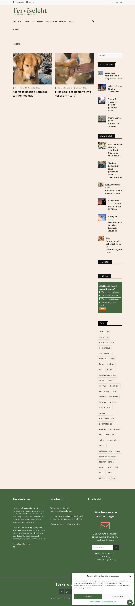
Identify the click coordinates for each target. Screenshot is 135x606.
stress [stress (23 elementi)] (102, 445)
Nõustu (88, 596)
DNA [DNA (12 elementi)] (101, 364)
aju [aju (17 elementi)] (108, 331)
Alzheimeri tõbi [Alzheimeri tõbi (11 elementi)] (106, 342)
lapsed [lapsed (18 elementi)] (102, 397)
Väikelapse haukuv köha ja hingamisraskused (113, 76)
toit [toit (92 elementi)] (110, 467)
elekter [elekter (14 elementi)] (110, 364)
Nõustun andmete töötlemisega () (105, 556)
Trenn (71, 21)
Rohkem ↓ (16, 29)
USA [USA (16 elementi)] (101, 473)
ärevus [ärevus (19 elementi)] (114, 478)
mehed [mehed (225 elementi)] (113, 402)
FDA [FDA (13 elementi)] (101, 369)
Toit (20, 21)
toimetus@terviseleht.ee (61, 511)
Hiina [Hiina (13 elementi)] (109, 369)
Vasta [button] (102, 309)
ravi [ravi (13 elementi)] (100, 435)
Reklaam (26, 544)
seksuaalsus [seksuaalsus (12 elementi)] (113, 440)
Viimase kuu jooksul (109, 296)
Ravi (14, 21)
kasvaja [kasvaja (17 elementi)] (102, 386)
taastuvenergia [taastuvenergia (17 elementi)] (106, 462)
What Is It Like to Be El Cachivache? (115, 89)
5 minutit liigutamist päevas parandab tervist (113, 105)
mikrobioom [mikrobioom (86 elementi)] (105, 407)
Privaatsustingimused (108, 601)
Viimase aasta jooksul (110, 299)
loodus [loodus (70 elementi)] (102, 402)
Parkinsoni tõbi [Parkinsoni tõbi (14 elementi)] (106, 418)
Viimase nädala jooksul (110, 292)
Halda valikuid (117, 596)
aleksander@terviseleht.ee (70, 519)
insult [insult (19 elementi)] (111, 380)
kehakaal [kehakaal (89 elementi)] (114, 386)
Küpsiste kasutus (94, 601)
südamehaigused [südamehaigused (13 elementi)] (107, 456)
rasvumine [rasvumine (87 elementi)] (115, 429)
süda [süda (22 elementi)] (118, 451)
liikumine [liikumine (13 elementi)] (113, 397)
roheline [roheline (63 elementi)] (110, 435)
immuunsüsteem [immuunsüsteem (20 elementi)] (107, 375)
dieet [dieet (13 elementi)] (112, 359)
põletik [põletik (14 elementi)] (102, 429)
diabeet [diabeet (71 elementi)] (103, 359)
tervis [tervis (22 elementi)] (101, 467)
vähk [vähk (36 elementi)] (109, 473)
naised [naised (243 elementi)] (102, 413)
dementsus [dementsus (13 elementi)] (104, 348)
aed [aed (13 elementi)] (101, 331)
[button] (130, 576)
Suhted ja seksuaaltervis (56, 21)
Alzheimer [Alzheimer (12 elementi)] (104, 337)
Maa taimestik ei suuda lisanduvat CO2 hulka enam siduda (115, 150)
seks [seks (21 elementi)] (101, 440)
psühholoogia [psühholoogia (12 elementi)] (105, 424)
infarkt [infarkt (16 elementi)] (102, 380)
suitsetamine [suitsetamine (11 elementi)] (105, 451)
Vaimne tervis (29, 21)
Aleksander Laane (64, 88)
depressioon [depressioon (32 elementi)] (105, 353)
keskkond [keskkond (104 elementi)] (104, 391)
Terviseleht (19, 88)
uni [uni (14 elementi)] (116, 467)
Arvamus (40, 21)
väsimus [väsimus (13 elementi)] (103, 478)
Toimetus (17, 544)
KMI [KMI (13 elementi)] (114, 391)
